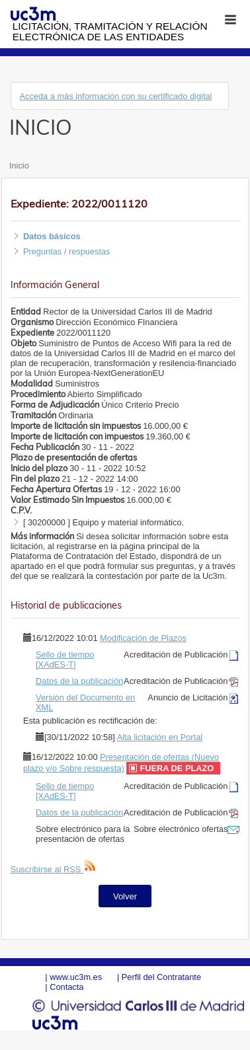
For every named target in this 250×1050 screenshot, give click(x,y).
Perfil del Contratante (161, 977)
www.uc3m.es (76, 977)
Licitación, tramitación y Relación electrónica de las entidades (110, 31)
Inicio (19, 165)
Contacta (66, 987)
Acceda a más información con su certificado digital (115, 96)
